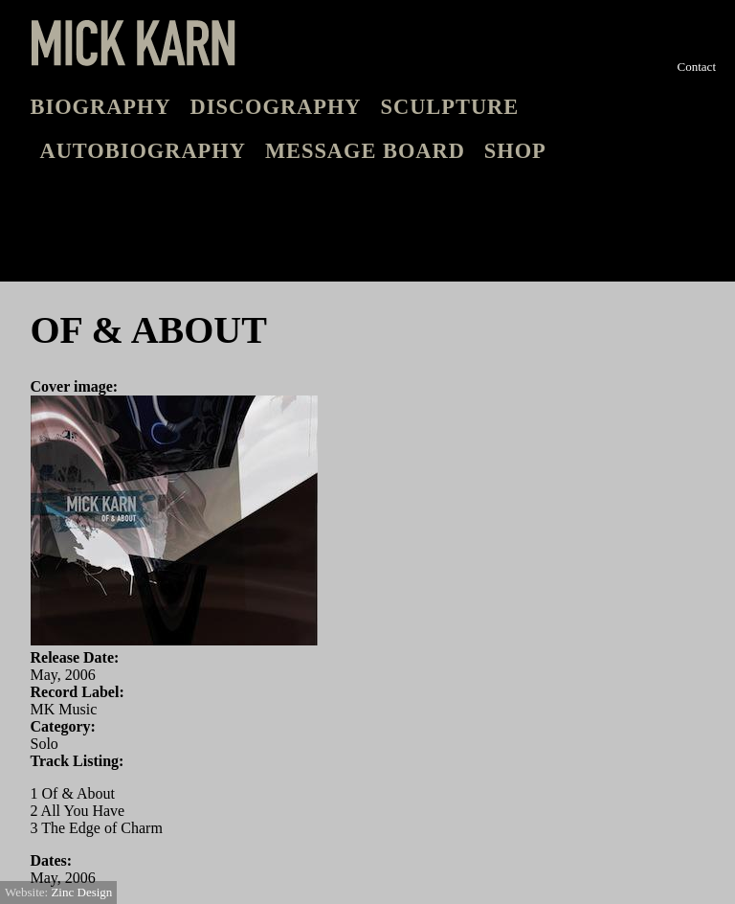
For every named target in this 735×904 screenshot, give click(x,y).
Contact (697, 66)
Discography (276, 107)
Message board (365, 151)
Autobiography (143, 151)
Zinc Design (81, 892)
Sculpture (450, 107)
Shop (515, 151)
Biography (101, 107)
